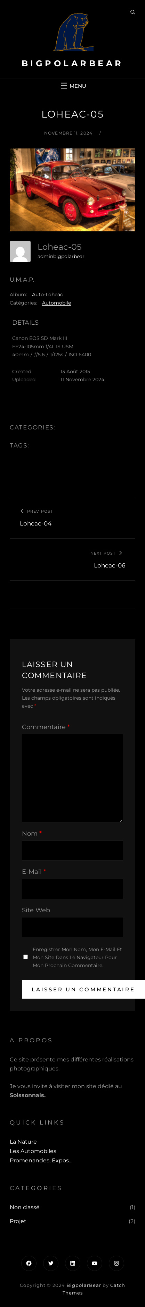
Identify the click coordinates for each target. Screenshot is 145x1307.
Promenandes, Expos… (41, 1160)
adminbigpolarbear (61, 256)
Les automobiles (33, 1151)
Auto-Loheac (47, 294)
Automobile (56, 303)
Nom (32, 833)
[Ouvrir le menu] (72, 85)
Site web (36, 910)
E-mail (34, 871)
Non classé (25, 1207)
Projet (18, 1221)
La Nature (23, 1141)
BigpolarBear (73, 63)
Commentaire (46, 727)
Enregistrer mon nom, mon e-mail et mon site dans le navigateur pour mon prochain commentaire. (77, 957)
